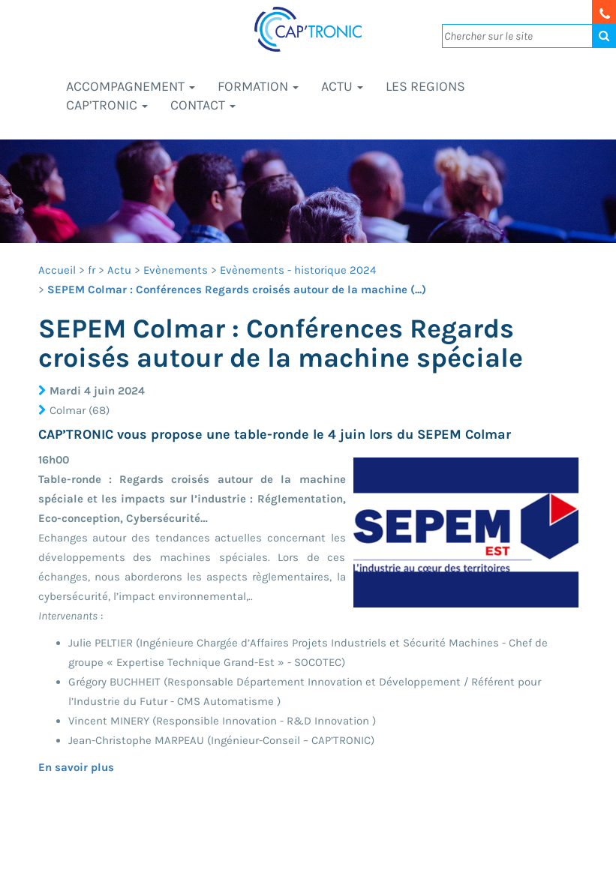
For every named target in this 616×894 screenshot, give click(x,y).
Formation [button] (258, 86)
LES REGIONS (425, 86)
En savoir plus (76, 767)
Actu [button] (342, 86)
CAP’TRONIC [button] (107, 105)
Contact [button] (203, 105)
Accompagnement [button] (130, 86)
